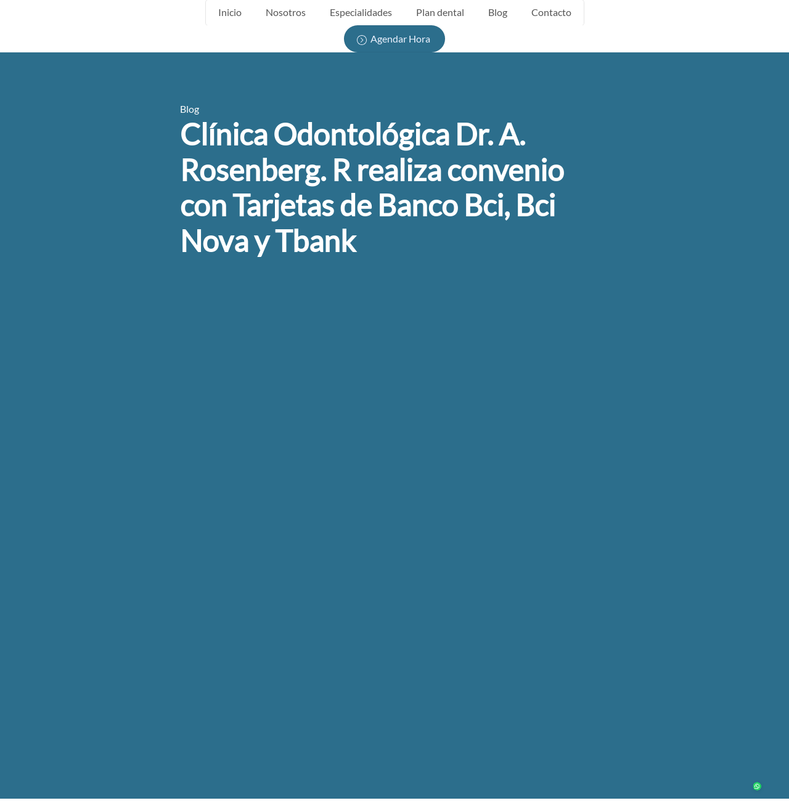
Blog (497, 12)
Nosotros (286, 12)
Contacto (551, 12)
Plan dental (440, 12)
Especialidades (361, 12)
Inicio (230, 12)
